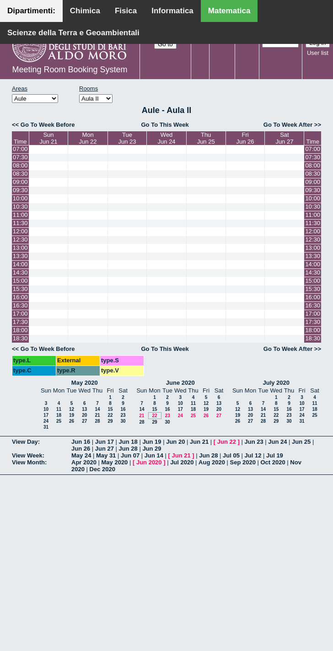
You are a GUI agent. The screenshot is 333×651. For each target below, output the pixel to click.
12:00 (20, 231)
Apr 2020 (84, 462)
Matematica (229, 10)
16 (122, 409)
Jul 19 (274, 455)
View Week (27, 455)
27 (84, 421)
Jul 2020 (181, 462)
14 (97, 409)
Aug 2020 (212, 462)
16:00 (20, 297)
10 (45, 409)
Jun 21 (199, 441)
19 (71, 415)
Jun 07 (130, 455)
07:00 (20, 148)
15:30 (20, 288)
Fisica (126, 10)
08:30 (20, 173)
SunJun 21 (48, 138)
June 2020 (180, 382)
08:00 (20, 165)
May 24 (81, 455)
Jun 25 (301, 441)
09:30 (20, 190)
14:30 (20, 272)
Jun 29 (151, 448)
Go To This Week (164, 124)
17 (45, 415)
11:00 (20, 214)
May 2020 (84, 382)
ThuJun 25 (206, 138)
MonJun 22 (88, 138)
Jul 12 (253, 455)
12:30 (20, 239)
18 (58, 415)
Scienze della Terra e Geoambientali (73, 32)
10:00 (20, 198)
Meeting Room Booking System (69, 69)
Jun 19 (151, 441)
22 (110, 415)
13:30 (20, 256)
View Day (25, 441)
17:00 (20, 313)
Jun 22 (226, 441)
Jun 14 (154, 455)
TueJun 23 (127, 138)
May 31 (106, 455)
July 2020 (276, 382)
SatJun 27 (284, 138)
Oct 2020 (272, 462)
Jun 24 (277, 441)
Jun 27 (104, 448)
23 (122, 415)
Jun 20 (175, 441)
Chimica (85, 10)
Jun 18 (128, 441)
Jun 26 (80, 448)
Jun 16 (80, 441)
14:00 (20, 264)
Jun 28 (128, 448)
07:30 (20, 157)
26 (71, 421)
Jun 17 (104, 441)
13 (84, 409)
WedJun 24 (167, 138)
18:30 (20, 338)
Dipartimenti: (31, 10)
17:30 (20, 321)
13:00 (20, 247)
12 (71, 409)
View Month (28, 462)
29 (110, 421)
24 (45, 421)
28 (97, 421)
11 (58, 409)
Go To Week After (287, 124)
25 (58, 421)
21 (97, 415)
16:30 (20, 305)
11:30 (20, 223)
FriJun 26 (245, 138)
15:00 (20, 280)
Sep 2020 (243, 462)
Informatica (172, 10)
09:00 (20, 181)
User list (317, 52)
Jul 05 (231, 455)
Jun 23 (253, 441)
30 (122, 421)
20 (84, 415)
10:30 (20, 206)
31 (45, 427)
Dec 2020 (102, 469)
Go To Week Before (48, 124)
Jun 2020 (149, 462)
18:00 (20, 330)
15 (110, 409)
